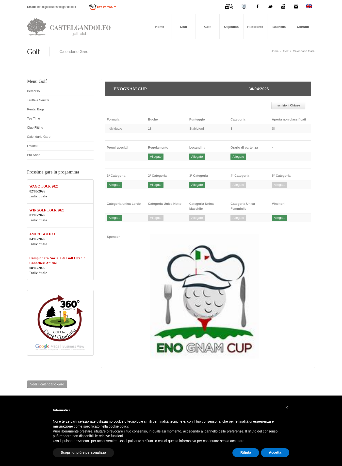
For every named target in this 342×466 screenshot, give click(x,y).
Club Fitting (35, 127)
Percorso (33, 91)
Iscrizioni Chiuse (288, 105)
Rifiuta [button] (245, 452)
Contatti (303, 27)
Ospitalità (231, 27)
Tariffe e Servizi (38, 100)
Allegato (156, 156)
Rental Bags (36, 109)
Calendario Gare (38, 136)
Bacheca (279, 27)
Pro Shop (33, 155)
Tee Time (33, 118)
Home (159, 27)
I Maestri (33, 146)
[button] (287, 407)
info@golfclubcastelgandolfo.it (57, 7)
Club (183, 27)
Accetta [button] (275, 452)
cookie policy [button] (118, 426)
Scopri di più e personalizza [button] (83, 452)
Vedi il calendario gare (47, 384)
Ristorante (255, 27)
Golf (207, 27)
